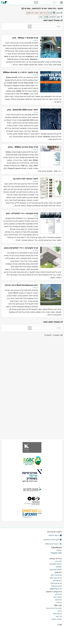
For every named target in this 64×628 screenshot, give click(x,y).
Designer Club (56, 553)
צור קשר (59, 616)
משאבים (59, 567)
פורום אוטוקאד (56, 586)
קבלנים (59, 602)
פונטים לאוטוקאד (55, 569)
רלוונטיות (53, 17)
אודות (60, 611)
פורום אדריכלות (56, 575)
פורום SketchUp (56, 589)
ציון (41, 17)
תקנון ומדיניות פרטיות (54, 608)
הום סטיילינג (57, 580)
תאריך (46, 17)
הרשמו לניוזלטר (55, 535)
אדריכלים (58, 594)
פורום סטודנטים (56, 583)
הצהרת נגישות (57, 619)
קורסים (59, 550)
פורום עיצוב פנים (56, 578)
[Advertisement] (32, 351)
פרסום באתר (57, 614)
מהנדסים (58, 600)
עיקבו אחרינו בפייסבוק (53, 539)
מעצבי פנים (58, 597)
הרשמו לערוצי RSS (54, 544)
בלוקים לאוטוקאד (55, 564)
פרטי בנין (58, 561)
